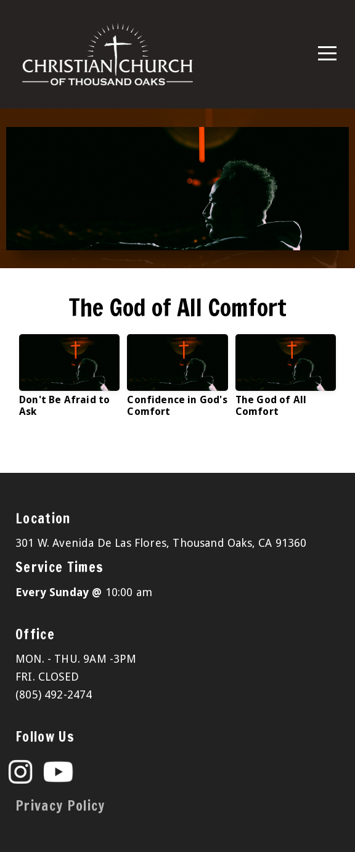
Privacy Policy (60, 805)
